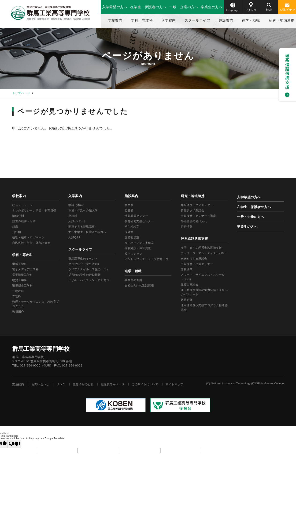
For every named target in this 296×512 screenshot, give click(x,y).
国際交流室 (132, 237)
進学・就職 (251, 20)
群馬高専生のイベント (83, 258)
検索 (269, 7)
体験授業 (186, 269)
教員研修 (186, 300)
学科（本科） (77, 205)
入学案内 (168, 20)
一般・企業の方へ (183, 7)
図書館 (129, 210)
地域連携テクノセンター (197, 205)
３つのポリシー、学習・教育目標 (34, 210)
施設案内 (226, 20)
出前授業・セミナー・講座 (198, 216)
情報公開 (18, 216)
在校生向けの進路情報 (139, 285)
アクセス (251, 7)
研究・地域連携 (193, 196)
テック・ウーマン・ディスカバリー (204, 253)
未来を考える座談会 (194, 258)
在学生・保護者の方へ (148, 7)
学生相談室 (132, 226)
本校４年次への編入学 (83, 210)
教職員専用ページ (112, 384)
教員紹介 (18, 311)
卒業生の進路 (133, 280)
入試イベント (77, 221)
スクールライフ (197, 20)
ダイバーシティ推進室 (139, 243)
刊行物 (16, 232)
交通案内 (18, 384)
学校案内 (115, 20)
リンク (60, 384)
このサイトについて (145, 384)
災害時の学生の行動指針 (84, 274)
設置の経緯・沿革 (24, 221)
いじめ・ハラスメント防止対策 (88, 280)
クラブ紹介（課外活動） (84, 264)
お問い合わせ (287, 7)
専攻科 (72, 216)
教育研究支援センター (139, 221)
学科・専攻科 (142, 20)
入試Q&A (74, 237)
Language (232, 7)
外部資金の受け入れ (194, 221)
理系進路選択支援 (194, 239)
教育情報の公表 (83, 384)
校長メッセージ (22, 205)
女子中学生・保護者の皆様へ (87, 232)
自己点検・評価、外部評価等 (31, 243)
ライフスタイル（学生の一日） (88, 269)
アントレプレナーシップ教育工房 (147, 259)
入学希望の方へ (115, 7)
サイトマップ (174, 384)
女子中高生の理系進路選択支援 (201, 247)
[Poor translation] (14, 444)
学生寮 (129, 205)
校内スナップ (133, 253)
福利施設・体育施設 (138, 248)
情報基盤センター (136, 216)
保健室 (129, 232)
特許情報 (186, 226)
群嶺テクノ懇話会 (192, 210)
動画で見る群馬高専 (81, 226)
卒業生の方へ (211, 7)
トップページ (21, 93)
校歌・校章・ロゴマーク (28, 237)
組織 (15, 226)
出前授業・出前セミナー (197, 264)
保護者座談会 (189, 284)
